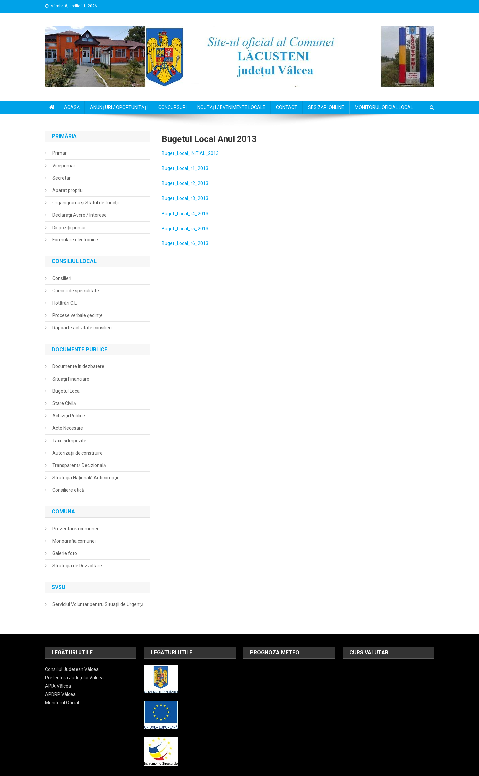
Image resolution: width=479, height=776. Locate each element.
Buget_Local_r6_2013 (185, 243)
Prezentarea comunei (75, 528)
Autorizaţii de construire (77, 453)
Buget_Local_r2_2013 (185, 183)
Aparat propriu (67, 190)
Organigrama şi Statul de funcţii (85, 202)
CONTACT (286, 107)
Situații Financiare (70, 379)
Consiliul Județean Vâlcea (72, 669)
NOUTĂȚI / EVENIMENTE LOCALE (231, 107)
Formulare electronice (75, 239)
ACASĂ (72, 107)
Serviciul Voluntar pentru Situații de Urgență (98, 604)
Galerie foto (64, 553)
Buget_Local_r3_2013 (185, 198)
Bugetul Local (66, 391)
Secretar (61, 178)
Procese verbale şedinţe (77, 315)
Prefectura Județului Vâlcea (74, 677)
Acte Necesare (67, 428)
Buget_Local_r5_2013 (185, 228)
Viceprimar (63, 165)
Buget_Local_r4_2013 (185, 213)
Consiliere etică (68, 490)
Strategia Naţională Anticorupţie (86, 477)
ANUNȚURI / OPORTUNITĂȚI (119, 107)
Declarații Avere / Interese (79, 215)
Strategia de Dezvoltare (77, 565)
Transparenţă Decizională (79, 465)
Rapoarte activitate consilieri (82, 327)
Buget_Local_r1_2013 (185, 168)
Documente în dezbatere (78, 366)
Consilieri (61, 278)
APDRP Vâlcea (60, 694)
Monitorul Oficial (62, 702)
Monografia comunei (74, 540)
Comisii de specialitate (75, 290)
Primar (59, 153)
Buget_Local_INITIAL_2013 (190, 153)
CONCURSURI (172, 107)
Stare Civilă (64, 403)
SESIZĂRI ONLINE (326, 107)
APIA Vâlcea (58, 686)
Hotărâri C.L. (65, 303)
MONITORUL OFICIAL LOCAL (384, 107)
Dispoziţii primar (69, 227)
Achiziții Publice (68, 415)
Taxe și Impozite (69, 440)
